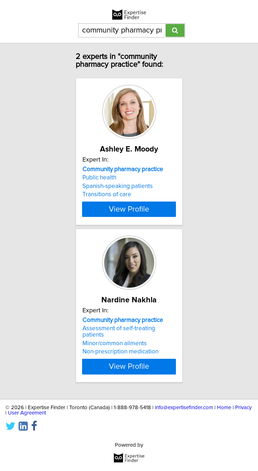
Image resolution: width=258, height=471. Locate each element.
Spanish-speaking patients (117, 186)
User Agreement (27, 419)
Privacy (243, 414)
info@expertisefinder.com (184, 414)
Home (224, 414)
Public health (99, 177)
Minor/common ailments (114, 350)
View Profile (129, 215)
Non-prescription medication (120, 358)
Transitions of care (106, 194)
